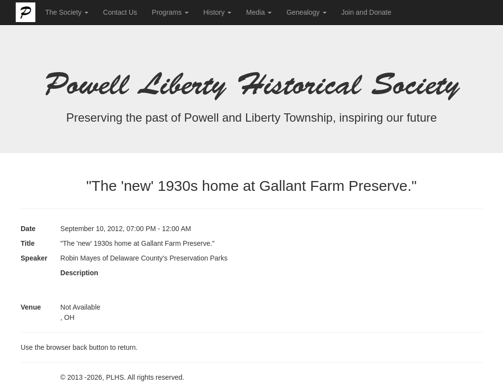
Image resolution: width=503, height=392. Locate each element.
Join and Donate (366, 12)
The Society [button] (66, 12)
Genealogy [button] (306, 12)
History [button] (217, 12)
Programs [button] (170, 12)
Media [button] (259, 12)
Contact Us (120, 12)
